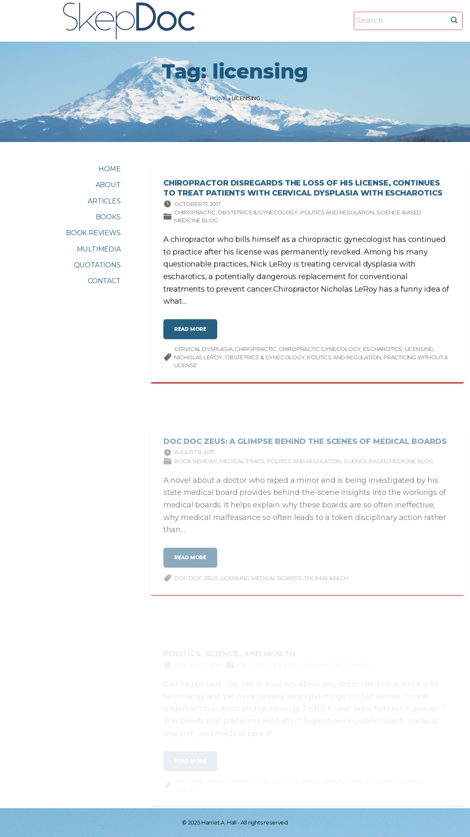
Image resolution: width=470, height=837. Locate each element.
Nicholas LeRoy (198, 359)
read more (193, 334)
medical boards (277, 584)
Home (218, 98)
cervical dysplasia (203, 350)
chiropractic (255, 350)
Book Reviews (196, 467)
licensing (419, 350)
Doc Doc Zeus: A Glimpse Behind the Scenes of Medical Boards (305, 447)
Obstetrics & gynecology (258, 214)
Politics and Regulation (337, 214)
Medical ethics (242, 467)
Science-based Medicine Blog (388, 467)
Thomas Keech (326, 584)
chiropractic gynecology (320, 350)
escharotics (382, 350)
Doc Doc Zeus (196, 584)
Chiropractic (195, 214)
